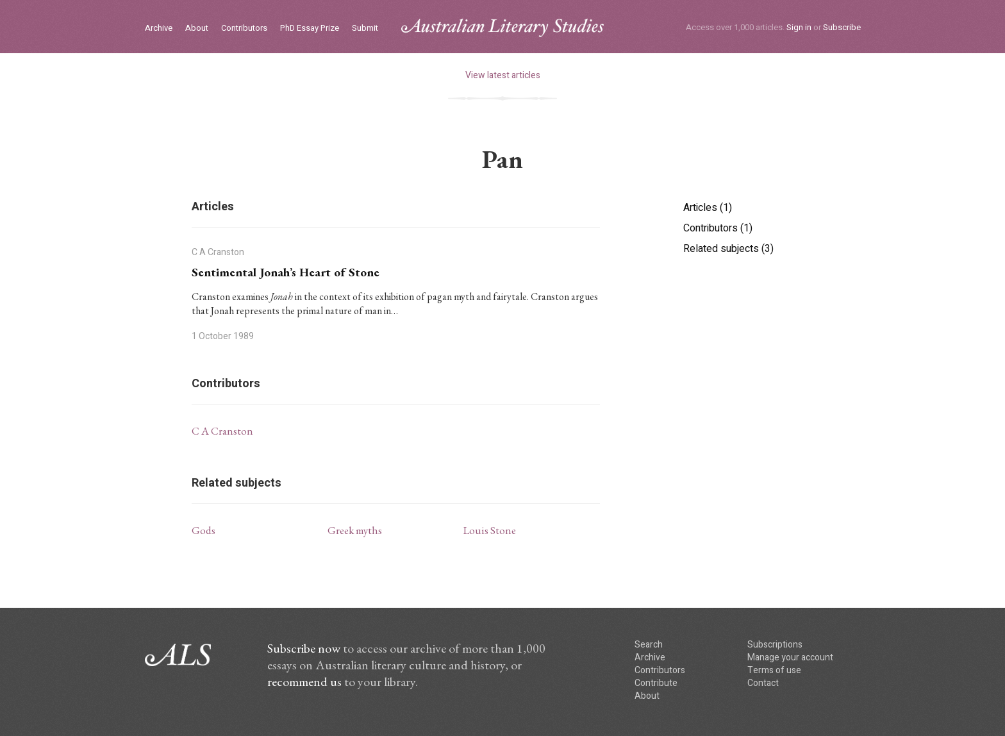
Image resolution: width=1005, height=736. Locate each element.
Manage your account (790, 657)
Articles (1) (707, 207)
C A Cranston (222, 431)
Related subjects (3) (728, 248)
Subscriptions (774, 644)
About (196, 28)
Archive (158, 28)
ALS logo (502, 28)
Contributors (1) (717, 228)
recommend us (304, 681)
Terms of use (774, 670)
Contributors (244, 28)
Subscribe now (303, 648)
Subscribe (842, 27)
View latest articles (502, 75)
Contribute (656, 683)
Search (649, 644)
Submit (365, 28)
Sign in (798, 27)
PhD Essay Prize (309, 28)
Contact (763, 683)
